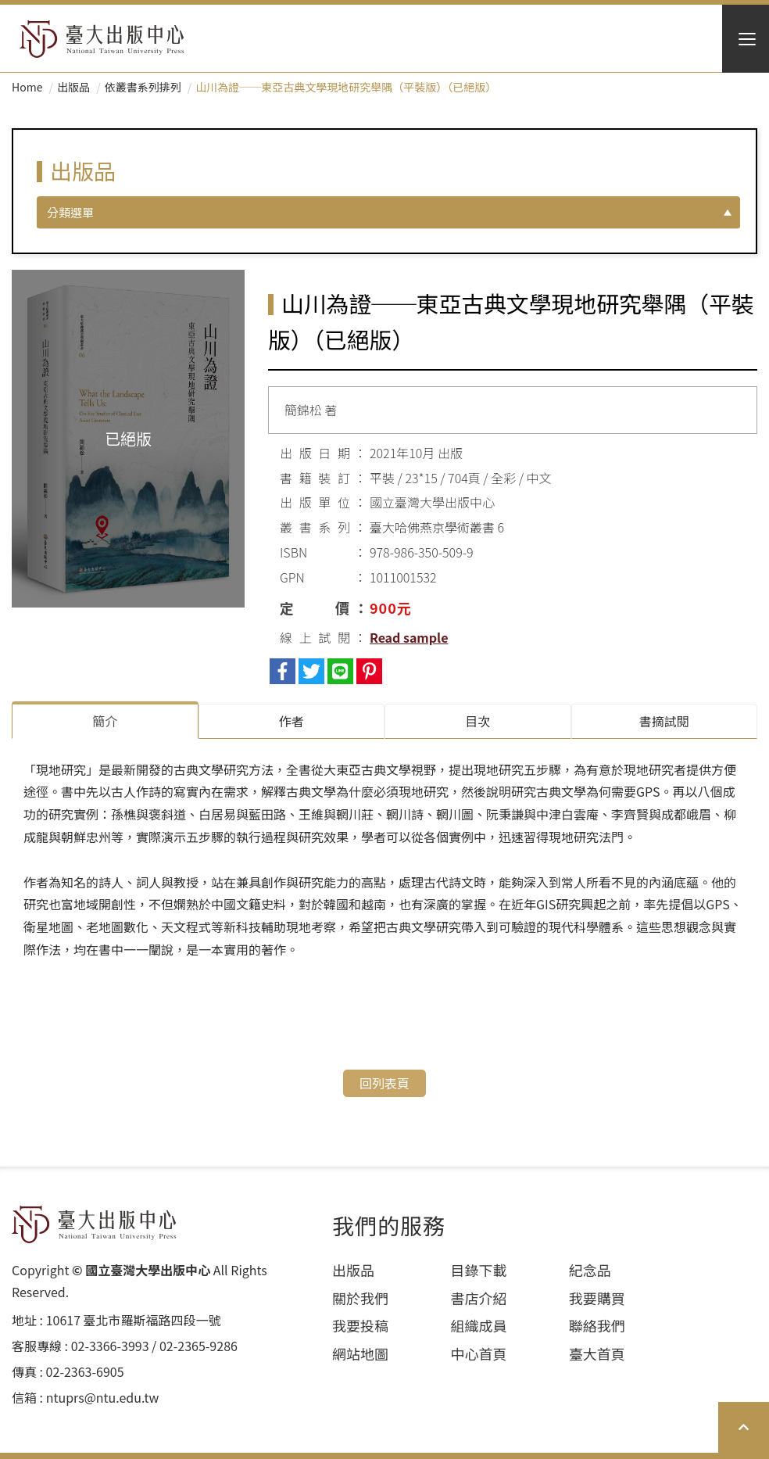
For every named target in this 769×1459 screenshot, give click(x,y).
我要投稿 (360, 1325)
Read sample (409, 637)
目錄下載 (478, 1270)
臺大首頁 (597, 1354)
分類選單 (70, 212)
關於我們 (360, 1298)
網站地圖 (360, 1354)
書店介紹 (478, 1298)
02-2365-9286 (198, 1346)
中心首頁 (478, 1354)
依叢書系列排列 (143, 87)
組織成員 (478, 1325)
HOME (102, 39)
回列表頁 (384, 1083)
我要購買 (597, 1298)
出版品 (73, 87)
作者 (291, 721)
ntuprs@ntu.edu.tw (102, 1398)
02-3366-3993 (110, 1346)
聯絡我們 (597, 1325)
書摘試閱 (664, 721)
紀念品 (590, 1270)
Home (27, 87)
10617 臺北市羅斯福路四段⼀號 (133, 1320)
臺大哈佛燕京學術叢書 (432, 527)
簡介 (104, 721)
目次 (477, 721)
